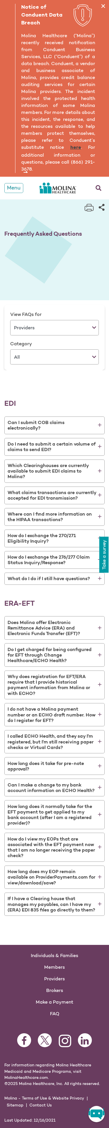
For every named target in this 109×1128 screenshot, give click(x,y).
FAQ (54, 1013)
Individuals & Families (54, 955)
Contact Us (40, 1105)
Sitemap (15, 1105)
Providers (54, 979)
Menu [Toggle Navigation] (14, 188)
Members (54, 967)
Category (21, 343)
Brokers (54, 990)
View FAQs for (26, 314)
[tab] (54, 425)
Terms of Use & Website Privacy (53, 1098)
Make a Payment (54, 1002)
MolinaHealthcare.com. (26, 1077)
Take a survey (103, 553)
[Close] (103, 6)
